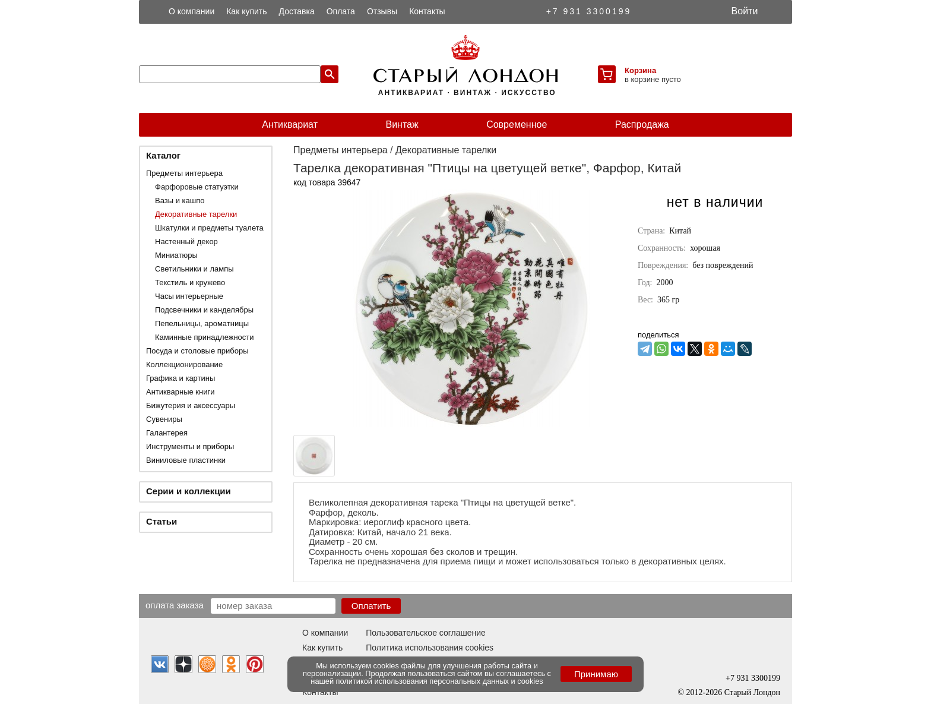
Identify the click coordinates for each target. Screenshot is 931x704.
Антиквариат (290, 124)
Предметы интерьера (184, 173)
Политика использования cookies (429, 647)
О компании (191, 11)
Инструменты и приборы (190, 446)
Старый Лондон (752, 692)
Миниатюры (176, 255)
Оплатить (371, 606)
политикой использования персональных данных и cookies (439, 681)
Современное (516, 124)
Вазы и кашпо (179, 200)
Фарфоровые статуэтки (197, 186)
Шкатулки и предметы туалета (209, 227)
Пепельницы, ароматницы (202, 323)
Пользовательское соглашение (426, 632)
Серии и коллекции (188, 491)
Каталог (163, 155)
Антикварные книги (180, 391)
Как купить (246, 11)
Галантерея (167, 432)
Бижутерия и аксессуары (190, 405)
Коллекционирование (184, 364)
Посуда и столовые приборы (197, 350)
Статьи (161, 521)
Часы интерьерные (189, 296)
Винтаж (401, 124)
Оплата (341, 11)
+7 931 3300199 (589, 11)
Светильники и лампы (194, 268)
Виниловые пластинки (186, 460)
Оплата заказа (174, 605)
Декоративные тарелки (196, 214)
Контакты (427, 11)
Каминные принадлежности (204, 337)
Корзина (640, 70)
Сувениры (164, 419)
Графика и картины (180, 378)
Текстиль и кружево (190, 282)
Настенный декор (186, 241)
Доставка (297, 11)
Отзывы (382, 11)
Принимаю (596, 674)
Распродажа (642, 124)
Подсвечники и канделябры (204, 309)
